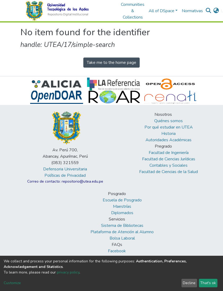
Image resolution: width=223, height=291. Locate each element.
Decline (189, 282)
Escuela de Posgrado (122, 200)
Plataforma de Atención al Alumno (122, 232)
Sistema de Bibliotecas (122, 225)
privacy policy (68, 272)
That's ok (208, 282)
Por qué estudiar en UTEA (168, 127)
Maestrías (122, 206)
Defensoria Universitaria (65, 169)
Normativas (192, 11)
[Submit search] (208, 11)
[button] (216, 11)
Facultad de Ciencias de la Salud (168, 172)
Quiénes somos (168, 121)
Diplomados (122, 213)
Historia (168, 133)
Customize (12, 282)
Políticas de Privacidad (65, 175)
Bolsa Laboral (122, 238)
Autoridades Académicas (168, 140)
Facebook (117, 251)
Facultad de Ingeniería (169, 153)
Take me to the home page (111, 62)
